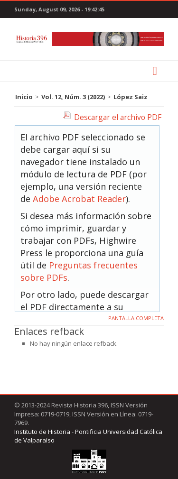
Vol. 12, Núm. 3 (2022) (73, 96)
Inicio (24, 96)
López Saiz (130, 96)
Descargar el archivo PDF (117, 117)
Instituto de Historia (42, 431)
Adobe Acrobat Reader (79, 198)
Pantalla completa (136, 318)
